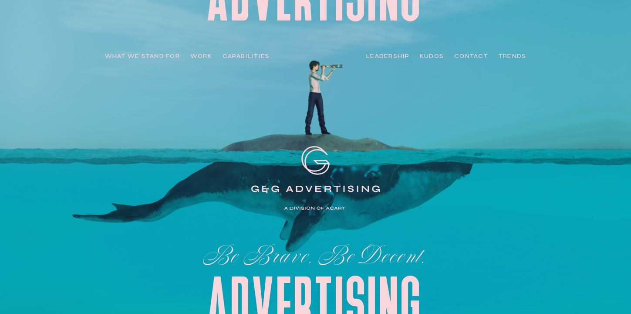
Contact (471, 56)
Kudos (432, 56)
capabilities (246, 56)
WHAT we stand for (142, 56)
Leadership (387, 56)
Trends (512, 56)
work (201, 56)
